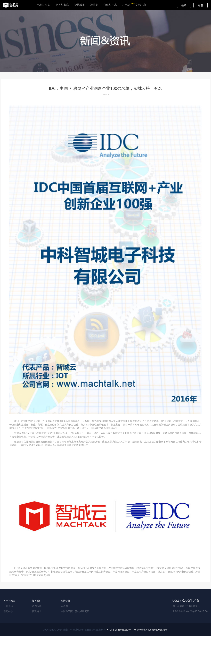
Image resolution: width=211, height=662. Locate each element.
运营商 (94, 6)
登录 (184, 5)
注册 (200, 5)
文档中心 (140, 6)
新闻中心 (8, 611)
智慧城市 (79, 6)
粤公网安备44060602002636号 (150, 629)
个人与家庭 (62, 6)
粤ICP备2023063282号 (118, 629)
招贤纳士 (37, 611)
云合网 (64, 606)
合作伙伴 (37, 606)
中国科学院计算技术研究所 (75, 611)
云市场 (126, 6)
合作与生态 (110, 6)
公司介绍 (8, 606)
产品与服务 (43, 6)
